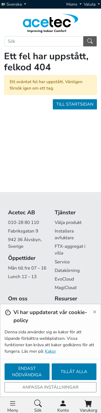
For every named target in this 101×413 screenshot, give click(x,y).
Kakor (50, 351)
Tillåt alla (74, 372)
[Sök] (43, 41)
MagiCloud (65, 288)
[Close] (94, 311)
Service (62, 262)
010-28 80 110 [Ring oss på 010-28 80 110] (23, 222)
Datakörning (67, 270)
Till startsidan (74, 104)
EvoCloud (64, 279)
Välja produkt (68, 222)
